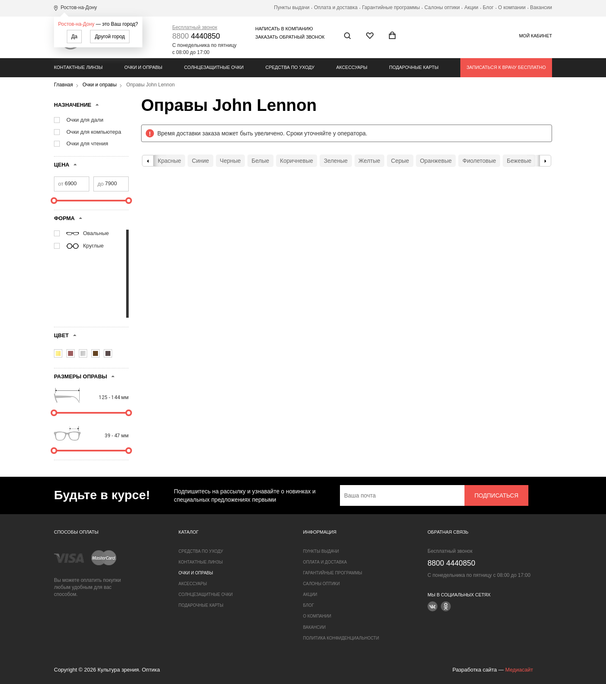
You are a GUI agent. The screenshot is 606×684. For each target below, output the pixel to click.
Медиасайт (519, 670)
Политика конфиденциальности (341, 638)
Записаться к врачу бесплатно (506, 67)
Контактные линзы (78, 67)
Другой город (110, 36)
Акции (471, 7)
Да (74, 36)
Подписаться (496, 495)
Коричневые (296, 160)
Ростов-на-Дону (76, 24)
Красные (169, 160)
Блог (488, 7)
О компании (511, 7)
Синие (200, 160)
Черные (230, 160)
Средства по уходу (289, 67)
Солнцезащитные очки (214, 67)
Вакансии (541, 7)
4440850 (196, 36)
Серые (400, 160)
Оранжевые (436, 160)
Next (545, 161)
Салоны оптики (442, 7)
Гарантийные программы (391, 7)
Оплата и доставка (335, 7)
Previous (148, 161)
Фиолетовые (479, 160)
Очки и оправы (143, 67)
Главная (63, 85)
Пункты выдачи (291, 7)
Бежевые (519, 160)
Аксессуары (351, 67)
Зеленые (335, 160)
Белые (260, 160)
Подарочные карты (414, 67)
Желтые (370, 160)
